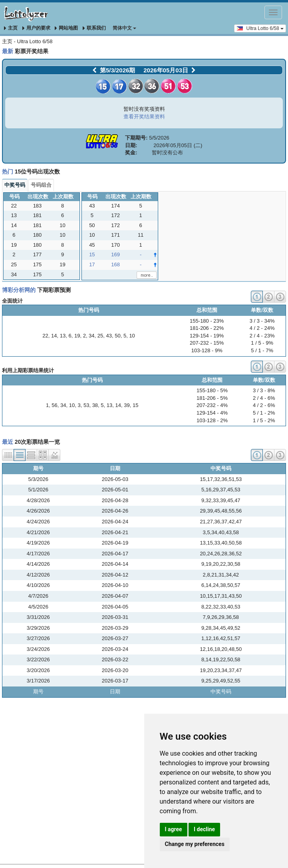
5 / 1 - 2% (264, 413)
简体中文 (124, 28)
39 (126, 405)
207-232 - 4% (212, 405)
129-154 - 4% (212, 413)
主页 (11, 28)
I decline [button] (204, 829)
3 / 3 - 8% (264, 390)
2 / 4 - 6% (264, 398)
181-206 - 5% (212, 398)
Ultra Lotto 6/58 (260, 28)
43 (109, 336)
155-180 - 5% (212, 390)
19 (77, 336)
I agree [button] (173, 829)
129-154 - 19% (207, 336)
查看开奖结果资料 (144, 117)
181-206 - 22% (207, 328)
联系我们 (94, 28)
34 (91, 336)
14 (54, 336)
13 (63, 336)
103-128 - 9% (206, 350)
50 (117, 336)
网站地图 (66, 28)
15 (135, 405)
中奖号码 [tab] (14, 185)
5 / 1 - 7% (262, 350)
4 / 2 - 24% (262, 328)
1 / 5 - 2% (264, 420)
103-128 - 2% (212, 420)
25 (100, 336)
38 (95, 405)
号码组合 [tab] (41, 185)
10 (132, 336)
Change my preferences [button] (194, 844)
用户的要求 (36, 28)
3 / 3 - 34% (262, 321)
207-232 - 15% (207, 343)
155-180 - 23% (207, 321)
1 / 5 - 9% (262, 343)
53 (86, 405)
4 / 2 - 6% (264, 405)
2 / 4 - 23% (262, 336)
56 (54, 405)
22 (45, 336)
